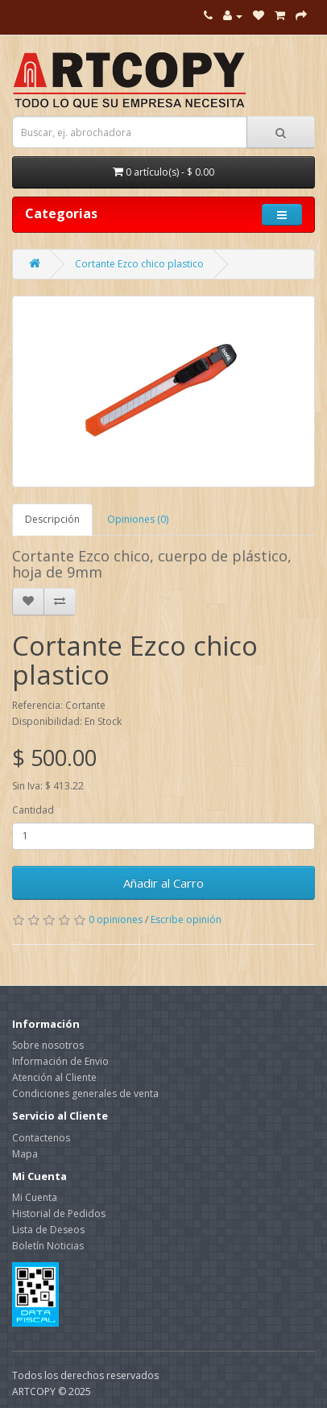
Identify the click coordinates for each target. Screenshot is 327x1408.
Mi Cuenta (34, 1197)
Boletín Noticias (48, 1246)
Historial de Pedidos (59, 1213)
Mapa (25, 1154)
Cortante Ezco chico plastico (139, 264)
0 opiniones (116, 919)
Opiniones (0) (137, 519)
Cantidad (33, 810)
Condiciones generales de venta (85, 1093)
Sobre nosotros (48, 1045)
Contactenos (41, 1138)
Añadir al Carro (163, 883)
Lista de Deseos (48, 1229)
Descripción (52, 519)
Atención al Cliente (54, 1077)
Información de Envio (60, 1061)
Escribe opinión (186, 919)
